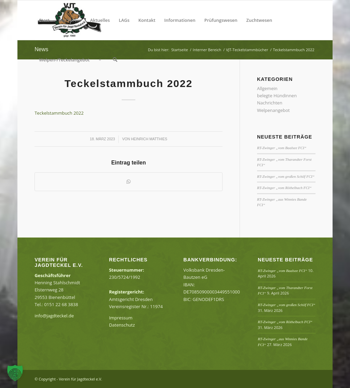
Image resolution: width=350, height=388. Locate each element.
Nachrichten (269, 103)
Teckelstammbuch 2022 (59, 113)
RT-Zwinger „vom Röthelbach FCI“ (284, 188)
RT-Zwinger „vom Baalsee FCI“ (281, 148)
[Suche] (115, 60)
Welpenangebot (273, 110)
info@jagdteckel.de (54, 316)
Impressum (121, 318)
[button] (15, 373)
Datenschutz (122, 325)
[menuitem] (44, 20)
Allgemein (267, 88)
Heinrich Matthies (149, 139)
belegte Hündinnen (277, 95)
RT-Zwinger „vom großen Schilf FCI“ (285, 176)
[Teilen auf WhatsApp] (128, 181)
